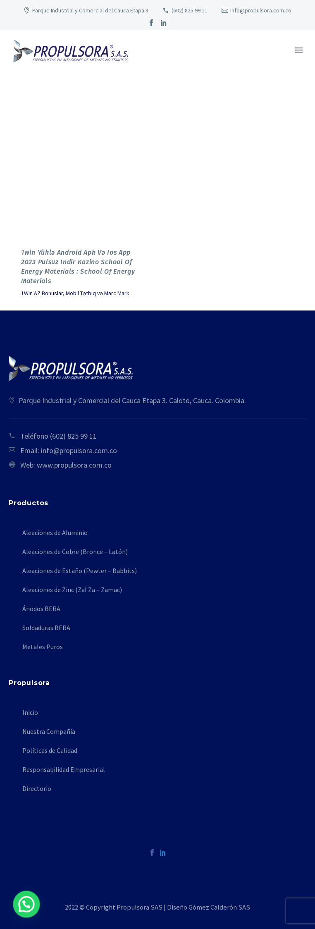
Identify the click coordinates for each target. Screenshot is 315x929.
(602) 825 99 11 (190, 10)
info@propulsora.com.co (260, 10)
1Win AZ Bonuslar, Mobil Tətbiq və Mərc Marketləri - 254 (88, 293)
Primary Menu (299, 50)
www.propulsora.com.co (74, 465)
